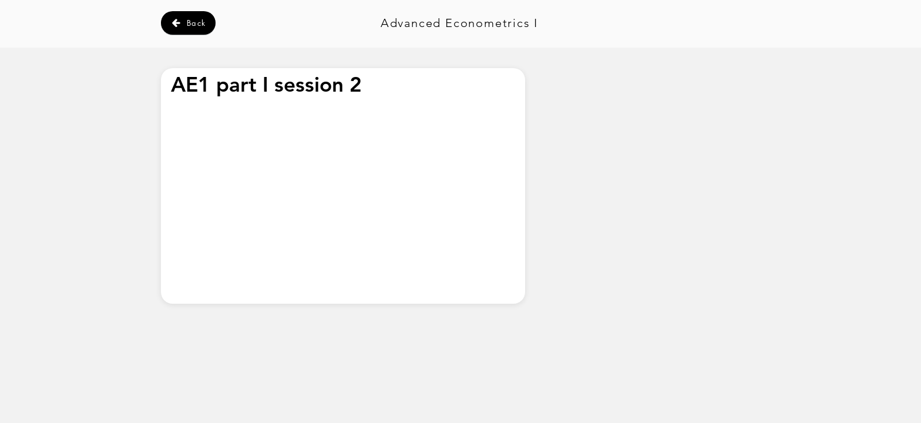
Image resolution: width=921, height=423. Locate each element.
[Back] (188, 23)
